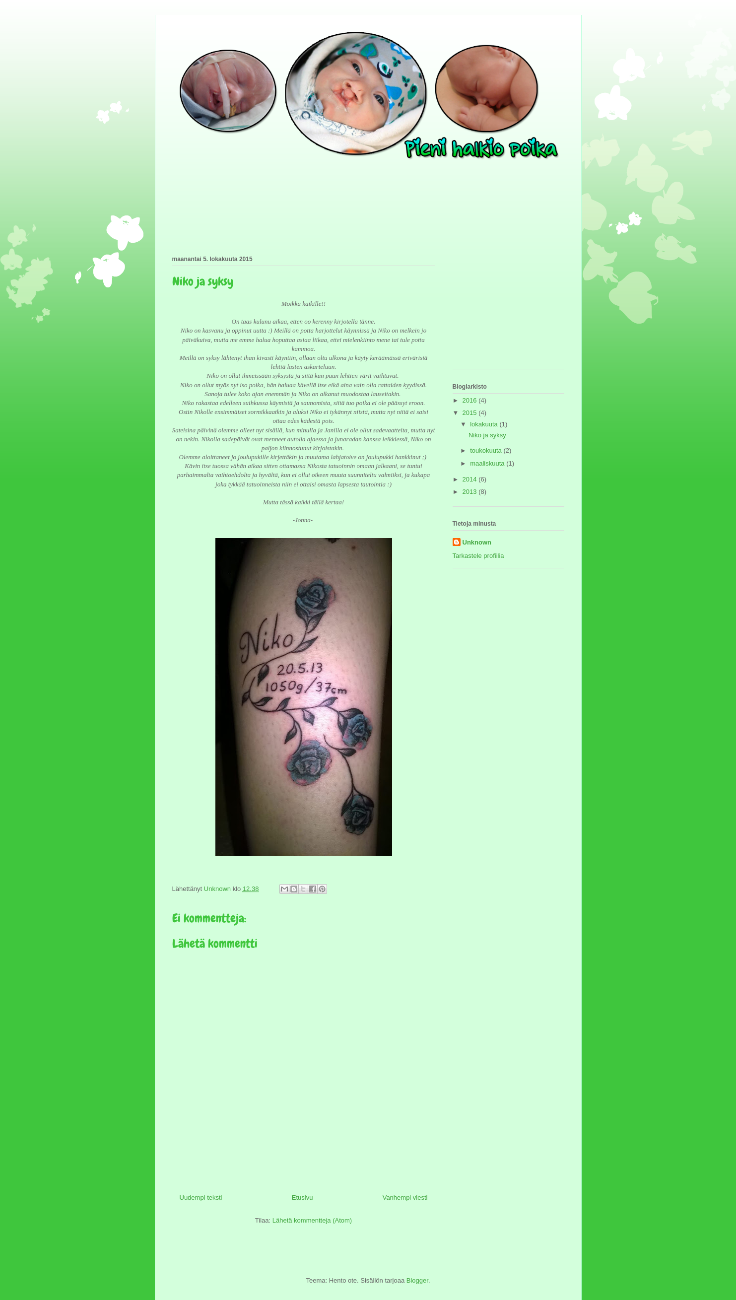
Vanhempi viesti (405, 1197)
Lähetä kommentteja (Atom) (312, 1220)
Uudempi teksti (201, 1197)
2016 (471, 400)
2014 (471, 479)
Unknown (477, 542)
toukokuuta (486, 450)
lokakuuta (484, 424)
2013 (471, 491)
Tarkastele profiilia (478, 555)
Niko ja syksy (487, 435)
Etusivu (302, 1197)
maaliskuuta (488, 463)
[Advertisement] (502, 309)
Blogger (417, 1280)
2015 (471, 412)
